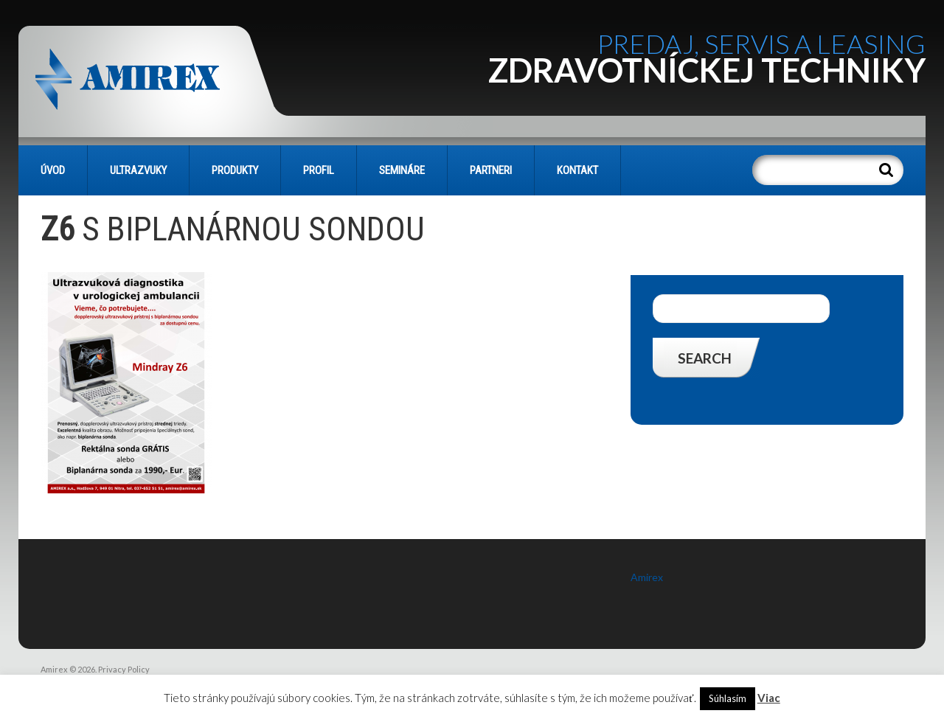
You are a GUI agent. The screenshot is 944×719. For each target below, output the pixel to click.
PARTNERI (491, 170)
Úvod (53, 170)
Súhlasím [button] (727, 698)
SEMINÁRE (402, 170)
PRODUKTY (235, 170)
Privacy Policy (124, 669)
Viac (768, 697)
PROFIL (318, 170)
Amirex (647, 577)
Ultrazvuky (138, 170)
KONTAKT (577, 170)
